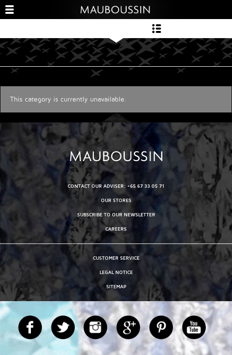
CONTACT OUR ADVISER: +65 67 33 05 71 (116, 186)
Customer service (116, 258)
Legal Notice (116, 272)
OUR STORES (116, 200)
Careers (116, 229)
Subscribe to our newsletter (116, 214)
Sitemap (116, 286)
